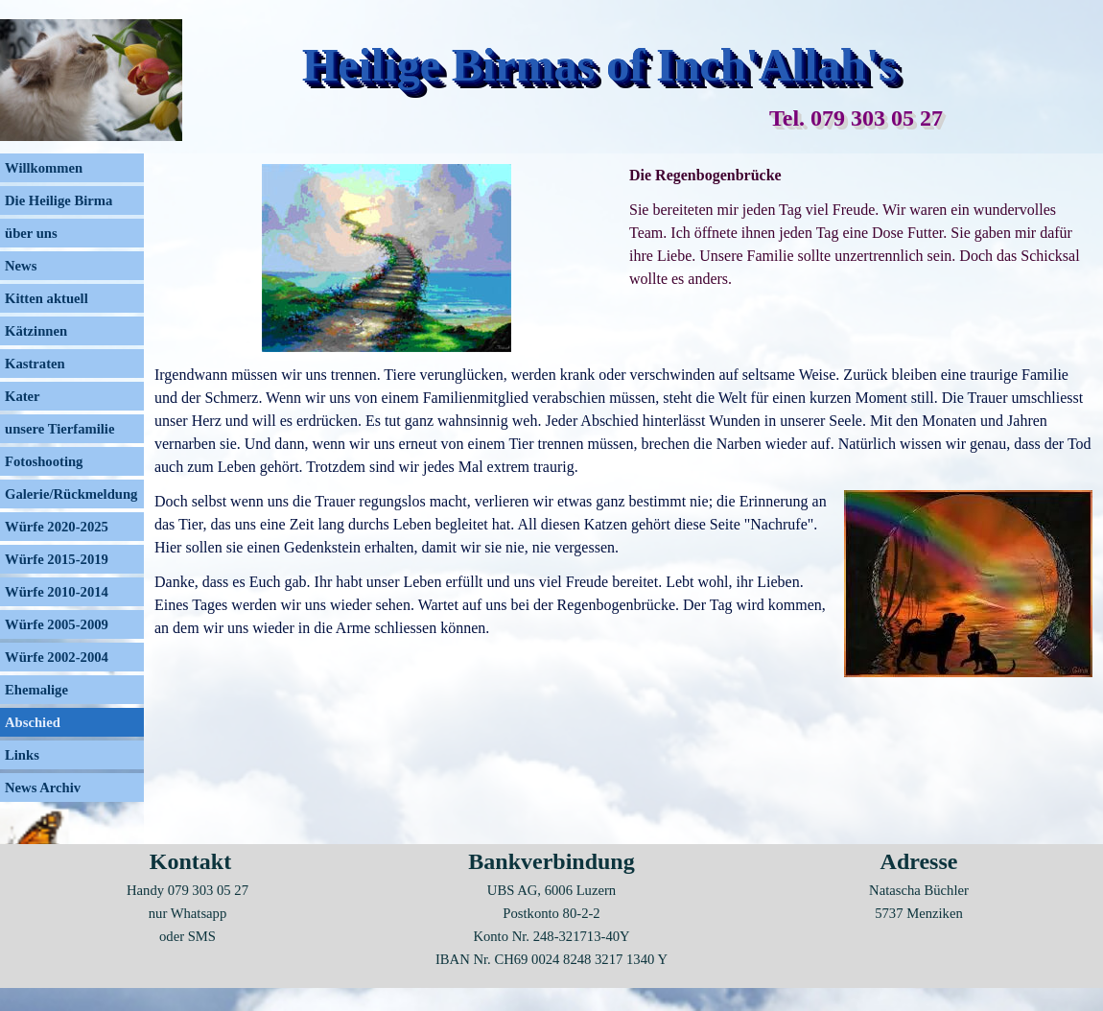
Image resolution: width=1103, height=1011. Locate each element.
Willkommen (43, 168)
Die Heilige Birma (58, 200)
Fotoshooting (43, 461)
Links (22, 755)
